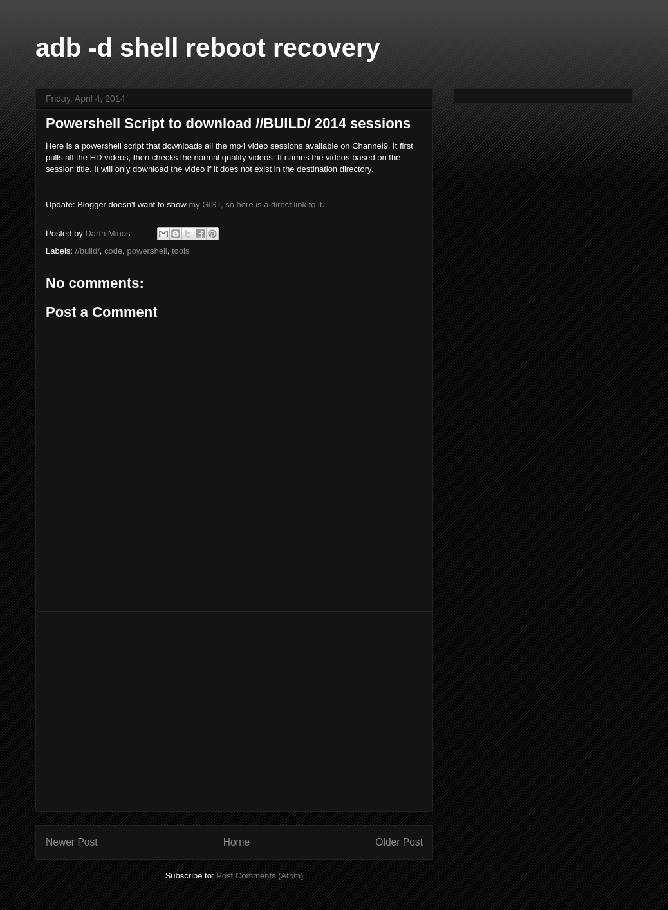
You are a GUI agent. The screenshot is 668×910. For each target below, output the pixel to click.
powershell (147, 251)
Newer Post (72, 842)
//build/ (87, 251)
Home (236, 842)
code (113, 251)
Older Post (399, 842)
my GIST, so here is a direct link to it (255, 204)
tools (180, 251)
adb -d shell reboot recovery (207, 47)
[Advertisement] (234, 711)
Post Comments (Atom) (259, 875)
